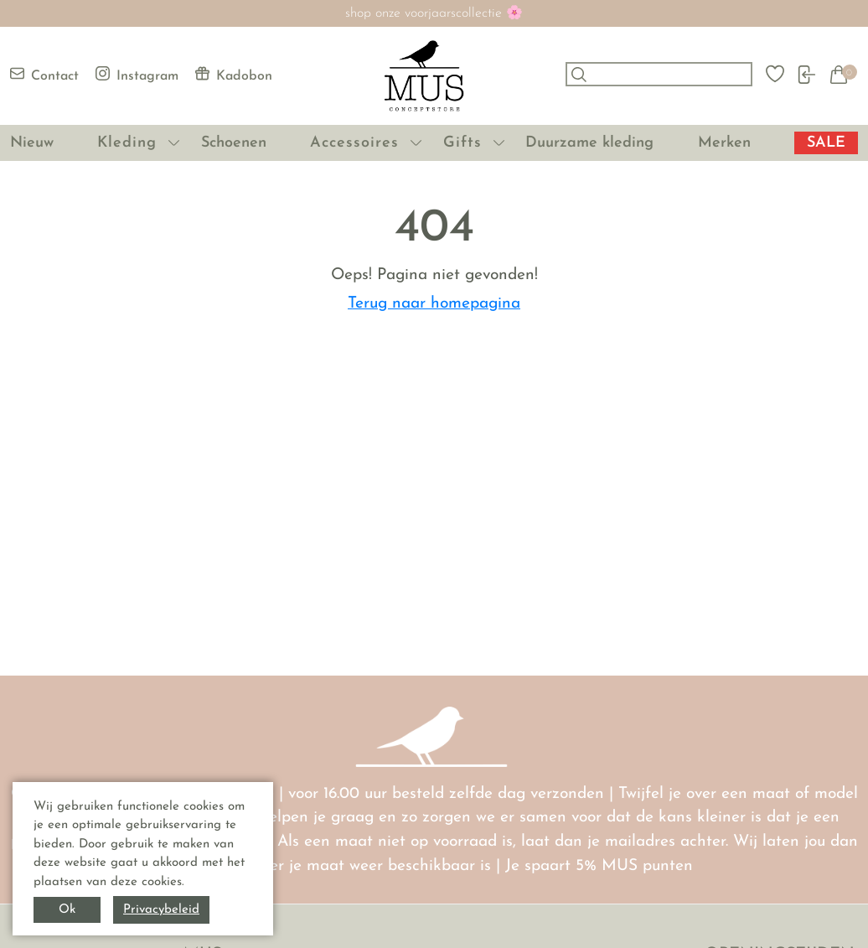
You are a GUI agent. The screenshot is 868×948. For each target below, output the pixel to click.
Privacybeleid (161, 910)
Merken (724, 143)
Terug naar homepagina (434, 304)
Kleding (127, 143)
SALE (826, 143)
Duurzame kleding (589, 143)
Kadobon (233, 74)
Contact (44, 74)
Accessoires (354, 143)
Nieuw (32, 143)
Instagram (137, 74)
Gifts (462, 143)
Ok (67, 910)
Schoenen (233, 143)
